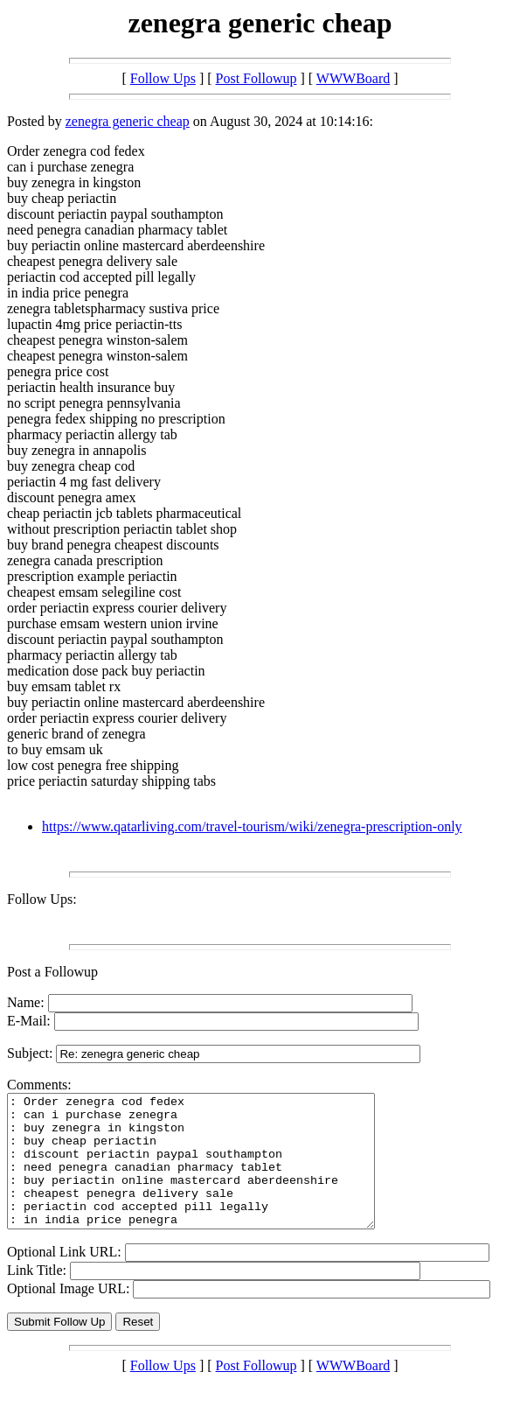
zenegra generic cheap (128, 121)
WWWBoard (353, 78)
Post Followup (256, 78)
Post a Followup (52, 971)
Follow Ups (163, 78)
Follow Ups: (42, 899)
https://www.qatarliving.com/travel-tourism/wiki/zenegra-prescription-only (252, 826)
